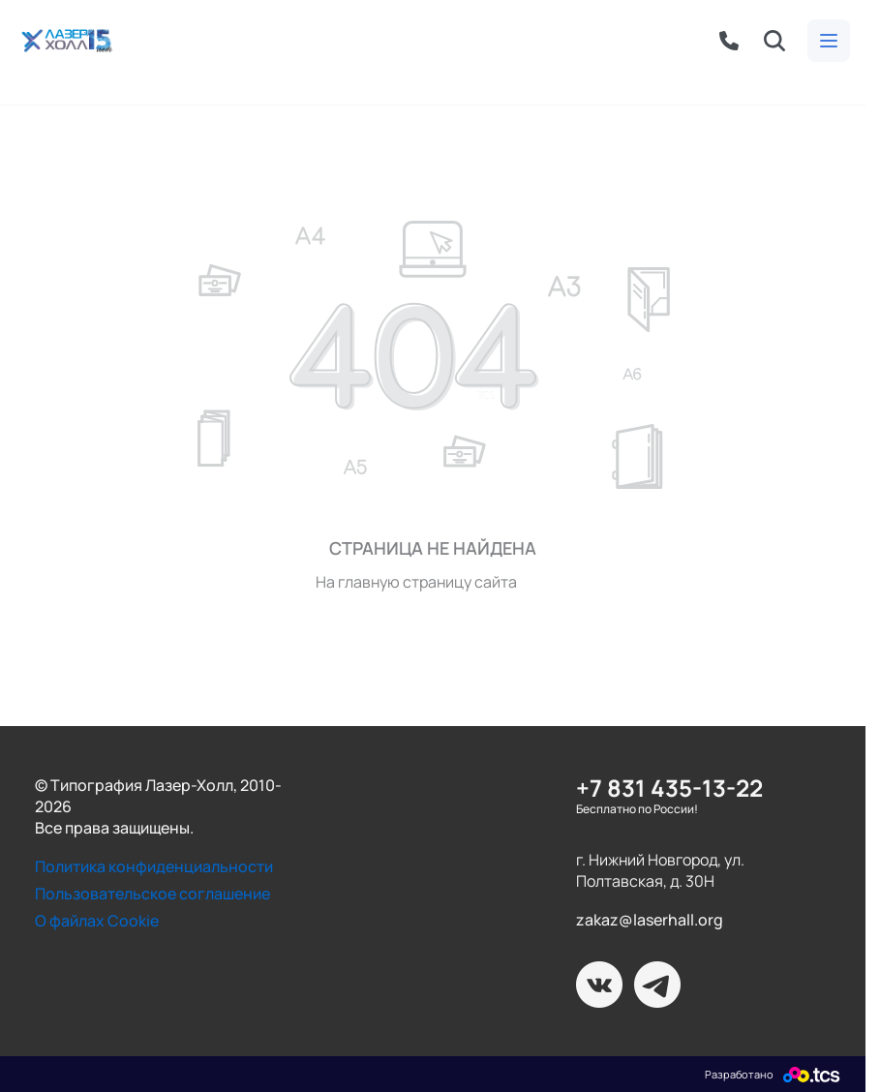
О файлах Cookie (97, 920)
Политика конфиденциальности (154, 866)
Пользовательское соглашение (152, 893)
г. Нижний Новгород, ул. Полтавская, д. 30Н (660, 870)
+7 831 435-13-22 (669, 788)
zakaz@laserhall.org (649, 919)
